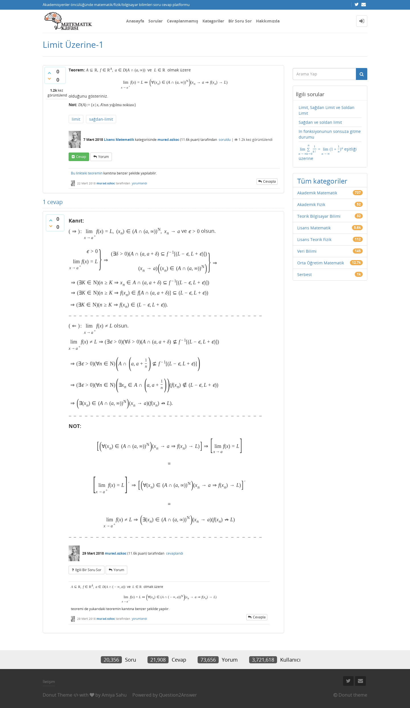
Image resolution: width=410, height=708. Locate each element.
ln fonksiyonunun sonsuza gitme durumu (330, 134)
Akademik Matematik (317, 192)
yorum (103, 156)
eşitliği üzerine (328, 152)
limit (76, 119)
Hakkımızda (268, 21)
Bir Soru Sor (240, 21)
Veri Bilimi (307, 251)
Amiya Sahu (114, 695)
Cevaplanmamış (182, 21)
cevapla (269, 181)
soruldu (225, 139)
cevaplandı (174, 553)
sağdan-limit (101, 119)
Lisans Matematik (119, 139)
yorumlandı (139, 183)
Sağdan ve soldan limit (320, 122)
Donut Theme (57, 695)
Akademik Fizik (311, 204)
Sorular (155, 21)
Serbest (304, 274)
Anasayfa (135, 21)
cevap (81, 156)
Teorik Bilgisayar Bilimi (319, 216)
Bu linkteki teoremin (86, 173)
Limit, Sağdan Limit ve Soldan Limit (326, 110)
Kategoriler (213, 21)
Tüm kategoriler (322, 181)
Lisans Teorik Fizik (314, 239)
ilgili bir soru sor (88, 569)
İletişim (49, 681)
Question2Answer (178, 695)
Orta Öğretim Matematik (320, 263)
